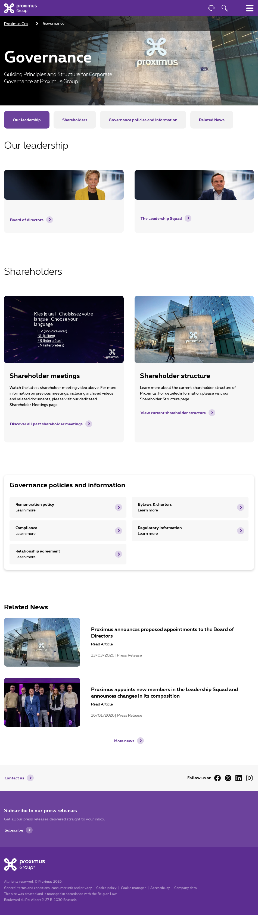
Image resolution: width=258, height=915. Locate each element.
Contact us (14, 778)
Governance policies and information (143, 119)
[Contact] (211, 8)
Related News (212, 119)
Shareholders (74, 119)
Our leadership (27, 119)
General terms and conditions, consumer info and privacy (48, 887)
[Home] (20, 8)
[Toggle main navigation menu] (249, 8)
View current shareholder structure (173, 412)
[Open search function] (225, 8)
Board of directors (26, 219)
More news (124, 740)
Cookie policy (106, 887)
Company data (185, 887)
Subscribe (14, 830)
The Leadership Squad (161, 218)
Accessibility (160, 887)
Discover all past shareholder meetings (46, 423)
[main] (129, 371)
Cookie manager (133, 887)
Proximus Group (18, 24)
